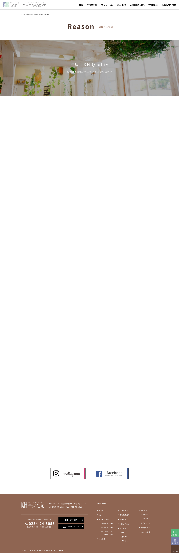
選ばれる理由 (104, 519)
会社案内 (153, 4)
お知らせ (144, 510)
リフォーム (107, 4)
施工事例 (121, 4)
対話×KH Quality (107, 523)
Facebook (144, 532)
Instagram (144, 528)
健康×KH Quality (107, 528)
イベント (145, 519)
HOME (101, 510)
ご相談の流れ (137, 4)
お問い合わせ (169, 4)
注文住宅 (92, 4)
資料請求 (71, 519)
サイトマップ (145, 523)
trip (81, 4)
